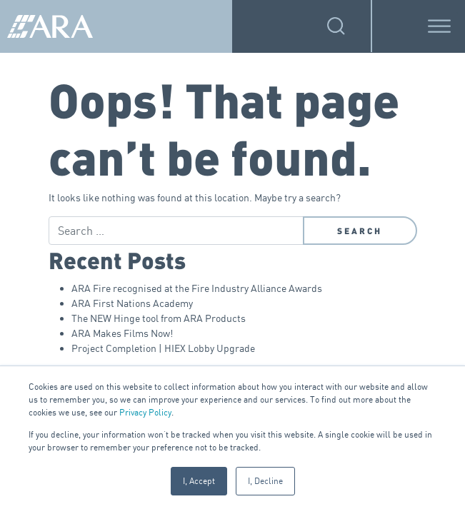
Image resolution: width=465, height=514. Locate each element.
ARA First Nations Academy (132, 303)
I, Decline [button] (265, 480)
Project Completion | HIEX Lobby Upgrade (163, 348)
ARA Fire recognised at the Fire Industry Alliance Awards (196, 288)
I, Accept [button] (199, 480)
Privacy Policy (145, 412)
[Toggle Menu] (439, 26)
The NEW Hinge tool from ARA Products (158, 318)
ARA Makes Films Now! (122, 333)
